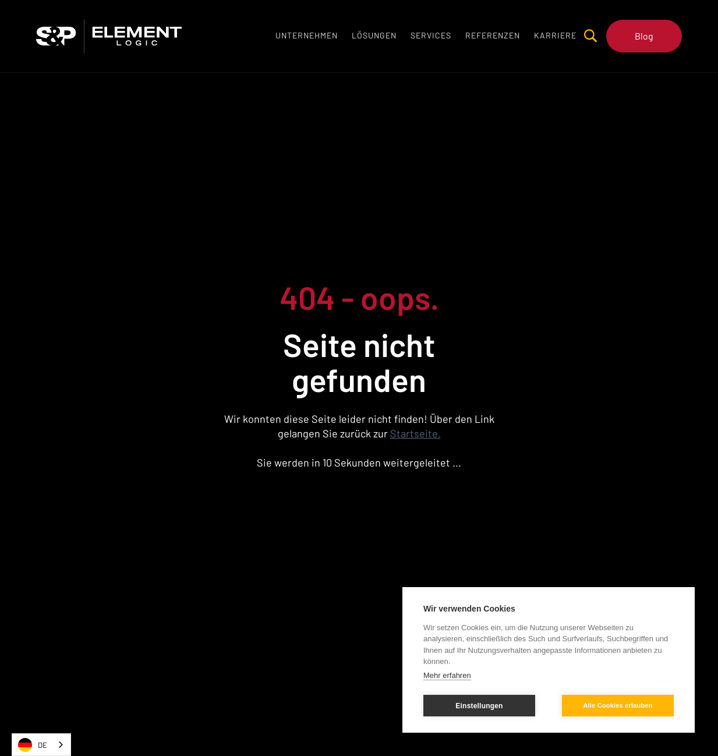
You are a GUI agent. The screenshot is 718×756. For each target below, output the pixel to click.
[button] (374, 35)
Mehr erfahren (447, 675)
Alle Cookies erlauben (617, 705)
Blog (644, 35)
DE (32, 745)
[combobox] (41, 744)
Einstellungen (479, 706)
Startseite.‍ (415, 433)
